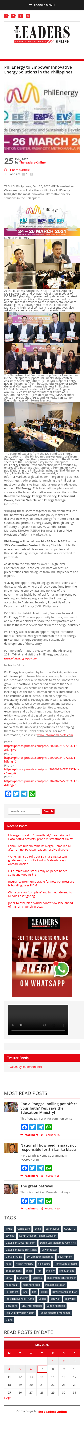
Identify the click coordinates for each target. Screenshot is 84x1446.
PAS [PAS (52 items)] (25, 1291)
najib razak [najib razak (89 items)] (12, 1284)
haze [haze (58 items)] (8, 1263)
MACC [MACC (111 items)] (9, 1277)
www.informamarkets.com (55, 735)
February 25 (50, 1135)
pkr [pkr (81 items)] (34, 1291)
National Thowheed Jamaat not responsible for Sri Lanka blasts (48, 1147)
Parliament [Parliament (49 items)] (12, 1291)
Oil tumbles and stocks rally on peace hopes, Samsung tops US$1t (38, 872)
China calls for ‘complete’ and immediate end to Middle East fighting (40, 894)
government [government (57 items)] (65, 1256)
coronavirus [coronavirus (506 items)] (52, 1228)
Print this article (17, 170)
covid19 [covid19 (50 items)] (10, 1235)
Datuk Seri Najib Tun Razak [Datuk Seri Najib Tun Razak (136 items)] (21, 1249)
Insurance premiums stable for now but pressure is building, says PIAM (41, 883)
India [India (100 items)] (29, 1270)
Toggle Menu (42, 5)
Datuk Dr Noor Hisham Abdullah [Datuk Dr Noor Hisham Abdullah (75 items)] (37, 1235)
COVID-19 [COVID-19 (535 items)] (69, 1228)
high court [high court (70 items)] (44, 1263)
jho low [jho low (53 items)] (50, 1270)
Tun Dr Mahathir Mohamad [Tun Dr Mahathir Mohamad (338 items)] (55, 1313)
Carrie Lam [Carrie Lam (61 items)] (23, 1228)
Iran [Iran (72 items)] (39, 1270)
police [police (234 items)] (44, 1291)
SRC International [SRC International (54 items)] (32, 1306)
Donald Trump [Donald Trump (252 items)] (14, 1256)
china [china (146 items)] (38, 1228)
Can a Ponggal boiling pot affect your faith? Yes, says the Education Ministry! (48, 1108)
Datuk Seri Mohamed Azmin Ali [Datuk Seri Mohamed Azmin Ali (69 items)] (58, 1242)
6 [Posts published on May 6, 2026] (31, 1369)
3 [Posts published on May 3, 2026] (75, 1361)
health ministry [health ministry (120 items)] (24, 1263)
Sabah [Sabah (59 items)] (42, 1298)
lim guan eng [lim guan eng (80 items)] (66, 1270)
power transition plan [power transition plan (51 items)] (64, 1291)
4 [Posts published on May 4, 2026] (9, 1369)
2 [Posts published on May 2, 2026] (64, 1361)
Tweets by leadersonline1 (25, 1067)
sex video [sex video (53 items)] (70, 1298)
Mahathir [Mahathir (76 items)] (22, 1277)
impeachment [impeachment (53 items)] (13, 1270)
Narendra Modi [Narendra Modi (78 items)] (31, 1284)
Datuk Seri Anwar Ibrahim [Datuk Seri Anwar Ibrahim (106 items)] (20, 1242)
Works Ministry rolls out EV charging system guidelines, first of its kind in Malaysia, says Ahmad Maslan (37, 860)
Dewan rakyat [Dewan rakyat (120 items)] (49, 1249)
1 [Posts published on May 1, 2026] (53, 1361)
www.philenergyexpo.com (20, 658)
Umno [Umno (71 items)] (9, 1320)
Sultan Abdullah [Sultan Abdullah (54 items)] (56, 1306)
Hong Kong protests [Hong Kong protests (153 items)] (66, 1263)
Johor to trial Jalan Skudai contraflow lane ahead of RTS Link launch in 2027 (40, 904)
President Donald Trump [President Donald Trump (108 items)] (20, 1298)
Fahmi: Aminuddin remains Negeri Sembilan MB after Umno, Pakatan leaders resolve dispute (40, 847)
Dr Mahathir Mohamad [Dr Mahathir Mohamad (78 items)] (40, 1256)
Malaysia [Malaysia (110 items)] (37, 1277)
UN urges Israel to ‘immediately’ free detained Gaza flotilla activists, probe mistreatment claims (41, 837)
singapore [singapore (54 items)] (11, 1306)
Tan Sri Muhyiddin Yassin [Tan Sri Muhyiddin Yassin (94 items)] (20, 1313)
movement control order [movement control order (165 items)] (61, 1277)
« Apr (7, 1398)
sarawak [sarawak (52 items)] (55, 1298)
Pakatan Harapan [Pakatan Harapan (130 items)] (55, 1284)
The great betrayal (36, 1186)
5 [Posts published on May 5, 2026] (20, 1369)
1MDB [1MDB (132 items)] (9, 1228)
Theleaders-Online (32, 162)
